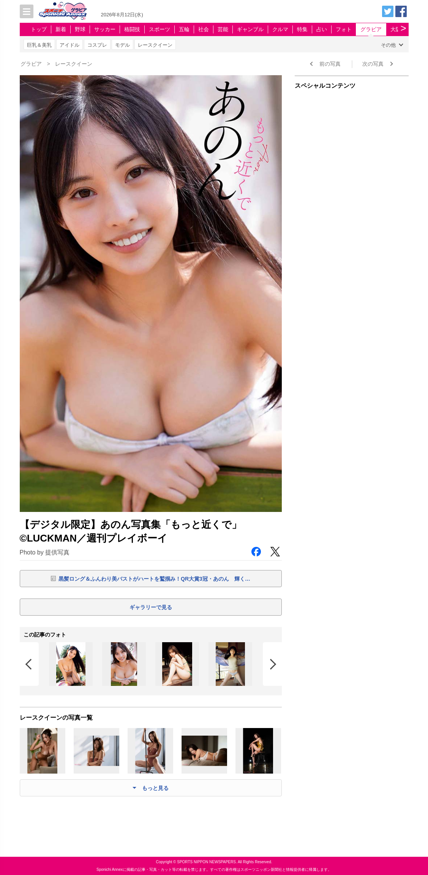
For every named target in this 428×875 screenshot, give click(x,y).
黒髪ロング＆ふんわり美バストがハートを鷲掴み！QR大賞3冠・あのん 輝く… (154, 579)
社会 (203, 29)
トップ (39, 29)
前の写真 (330, 63)
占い (321, 29)
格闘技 (132, 29)
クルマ (280, 29)
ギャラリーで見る (151, 607)
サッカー (104, 29)
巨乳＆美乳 (39, 45)
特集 (302, 29)
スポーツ (159, 29)
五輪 (184, 29)
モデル (122, 45)
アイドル (69, 45)
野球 (80, 29)
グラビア (371, 29)
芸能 (223, 29)
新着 (60, 29)
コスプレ (97, 45)
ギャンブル (250, 29)
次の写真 (373, 63)
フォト (344, 29)
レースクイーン (155, 45)
